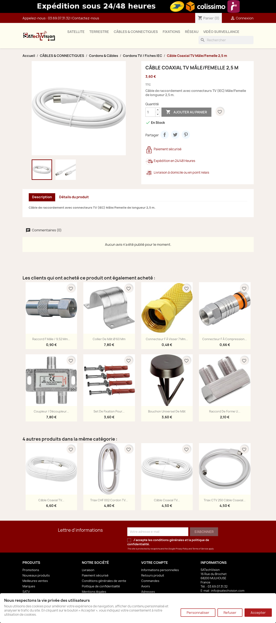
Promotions (30, 570)
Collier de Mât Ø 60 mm (109, 339)
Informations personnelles (160, 570)
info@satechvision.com (227, 591)
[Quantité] (150, 112)
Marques (28, 586)
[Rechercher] (226, 40)
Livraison (88, 570)
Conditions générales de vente (104, 581)
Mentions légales (94, 592)
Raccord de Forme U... (224, 411)
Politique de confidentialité (101, 586)
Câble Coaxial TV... (51, 500)
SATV (26, 592)
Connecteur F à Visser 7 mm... (167, 339)
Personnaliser (198, 612)
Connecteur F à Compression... (224, 339)
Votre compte (154, 562)
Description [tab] (42, 197)
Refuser (230, 612)
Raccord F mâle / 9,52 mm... (51, 339)
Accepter (258, 612)
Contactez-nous (85, 18)
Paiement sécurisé (95, 575)
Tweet (175, 134)
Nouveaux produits (36, 575)
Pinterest (186, 134)
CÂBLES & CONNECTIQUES (136, 31)
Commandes (150, 581)
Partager (164, 134)
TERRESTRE (99, 31)
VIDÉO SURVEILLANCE (221, 31)
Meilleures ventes (35, 581)
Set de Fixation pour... (109, 411)
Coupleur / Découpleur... (51, 411)
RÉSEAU (192, 31)
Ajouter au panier (186, 112)
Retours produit (152, 575)
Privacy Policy (181, 548)
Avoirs (145, 586)
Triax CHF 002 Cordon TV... (109, 500)
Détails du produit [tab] (74, 197)
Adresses (148, 592)
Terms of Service (200, 548)
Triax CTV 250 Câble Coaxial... (225, 500)
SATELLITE (76, 31)
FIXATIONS (171, 31)
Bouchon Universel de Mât (167, 411)
